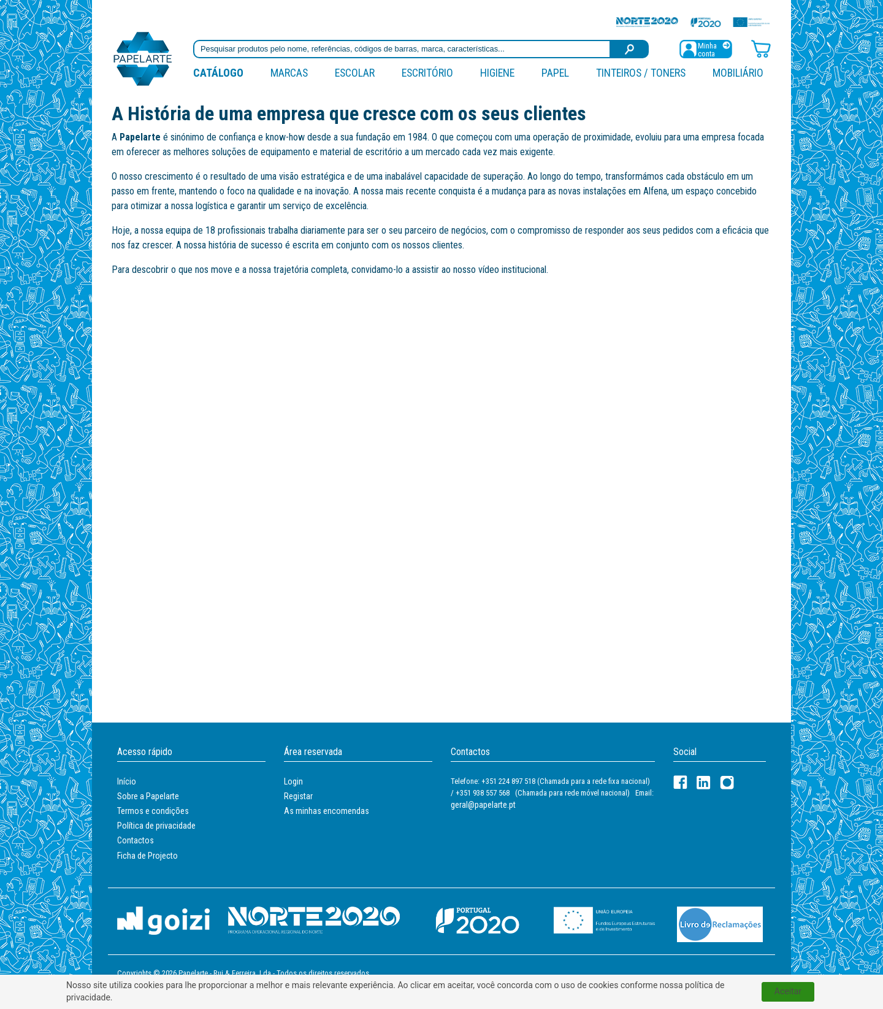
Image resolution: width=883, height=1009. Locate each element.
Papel (555, 72)
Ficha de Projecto (147, 856)
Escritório (427, 72)
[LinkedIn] (704, 782)
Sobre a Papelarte (148, 796)
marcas (289, 72)
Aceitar (787, 991)
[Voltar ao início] (143, 58)
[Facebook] (680, 782)
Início (126, 781)
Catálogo (218, 72)
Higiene (497, 72)
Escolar (355, 72)
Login (293, 781)
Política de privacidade (156, 826)
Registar (298, 796)
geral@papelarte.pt (483, 805)
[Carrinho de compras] (761, 48)
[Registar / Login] (705, 48)
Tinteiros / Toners (641, 72)
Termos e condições (153, 811)
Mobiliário (738, 72)
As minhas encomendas (326, 811)
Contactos (135, 840)
